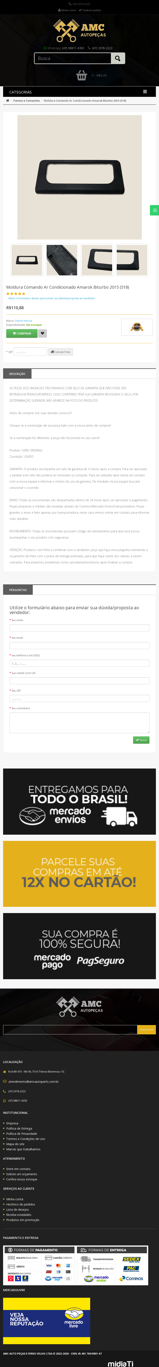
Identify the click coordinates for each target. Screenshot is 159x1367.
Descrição (17, 374)
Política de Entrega (19, 1128)
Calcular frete (60, 352)
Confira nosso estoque (21, 1179)
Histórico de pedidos (20, 1204)
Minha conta (14, 1199)
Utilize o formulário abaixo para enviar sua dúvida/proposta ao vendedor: (52, 298)
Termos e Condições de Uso (25, 1139)
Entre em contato (18, 1169)
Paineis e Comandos (26, 100)
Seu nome (17, 620)
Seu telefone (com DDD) (26, 655)
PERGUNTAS (18, 590)
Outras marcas (23, 320)
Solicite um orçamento (21, 1174)
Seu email (17, 638)
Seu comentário (21, 708)
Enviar (141, 740)
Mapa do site (15, 1144)
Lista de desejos (17, 1209)
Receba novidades (18, 1215)
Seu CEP (16, 690)
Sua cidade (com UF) (23, 673)
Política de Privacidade (21, 1134)
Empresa (12, 1123)
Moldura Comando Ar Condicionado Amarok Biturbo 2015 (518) (85, 100)
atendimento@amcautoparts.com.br (33, 1082)
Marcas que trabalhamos (23, 1149)
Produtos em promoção (22, 1220)
